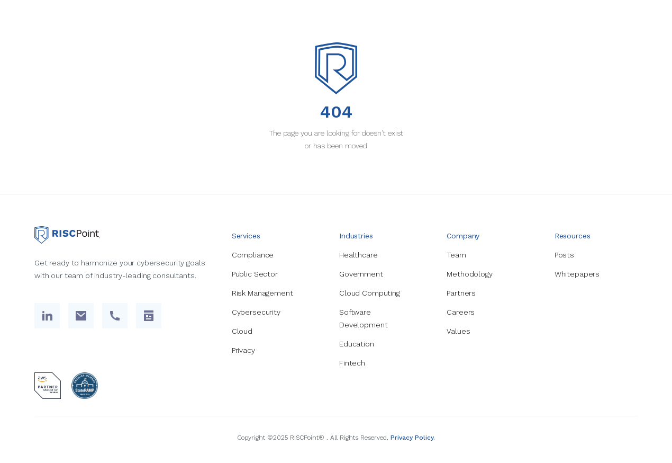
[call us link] (115, 315)
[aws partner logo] (47, 385)
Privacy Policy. (413, 437)
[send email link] (81, 315)
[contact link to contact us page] (148, 315)
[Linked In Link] (47, 315)
